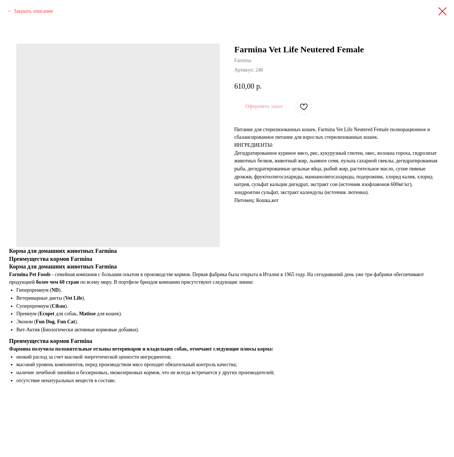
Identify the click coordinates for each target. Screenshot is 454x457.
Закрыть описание (33, 11)
